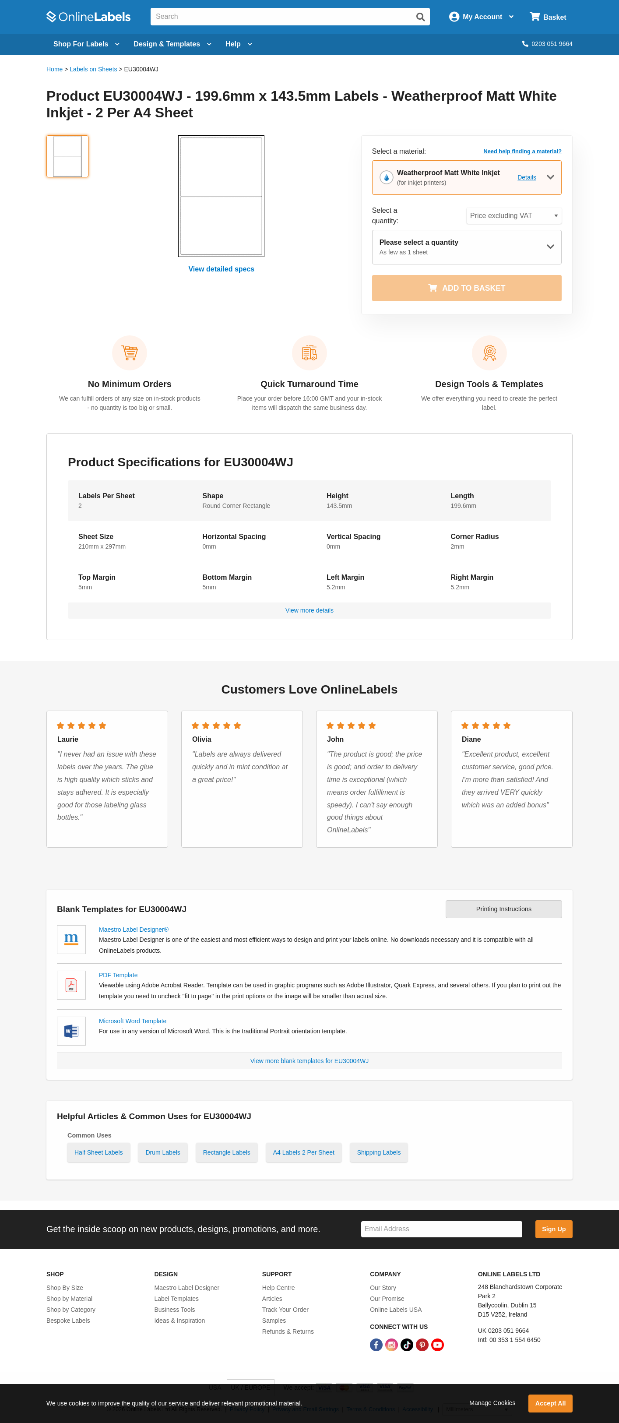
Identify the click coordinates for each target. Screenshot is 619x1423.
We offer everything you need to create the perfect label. (489, 403)
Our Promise (387, 1298)
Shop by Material (69, 1298)
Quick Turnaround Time (309, 384)
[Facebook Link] (377, 1344)
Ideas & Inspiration (179, 1320)
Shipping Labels (379, 1152)
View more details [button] (309, 610)
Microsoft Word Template (132, 1021)
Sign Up (554, 1229)
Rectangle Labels (226, 1152)
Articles (272, 1298)
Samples (274, 1320)
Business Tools (174, 1309)
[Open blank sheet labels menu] (86, 44)
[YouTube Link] (437, 1344)
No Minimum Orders (130, 384)
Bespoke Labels (68, 1320)
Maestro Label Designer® (134, 929)
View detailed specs (221, 269)
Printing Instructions (503, 908)
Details (526, 177)
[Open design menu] (172, 44)
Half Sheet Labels (98, 1152)
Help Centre (278, 1287)
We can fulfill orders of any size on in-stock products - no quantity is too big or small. (129, 403)
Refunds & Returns (288, 1331)
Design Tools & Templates (489, 384)
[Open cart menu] (548, 16)
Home (54, 69)
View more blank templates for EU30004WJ (309, 1060)
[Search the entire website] (290, 16)
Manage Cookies (492, 1402)
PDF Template (118, 975)
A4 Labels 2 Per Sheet (303, 1152)
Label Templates (176, 1298)
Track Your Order (285, 1309)
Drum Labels (162, 1152)
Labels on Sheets (93, 69)
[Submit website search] (421, 17)
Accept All (550, 1403)
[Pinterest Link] (423, 1344)
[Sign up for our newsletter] (441, 1229)
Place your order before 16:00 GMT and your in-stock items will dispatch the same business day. (309, 403)
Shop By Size (64, 1287)
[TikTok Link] (408, 1344)
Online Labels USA (396, 1309)
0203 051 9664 (547, 43)
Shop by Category (70, 1309)
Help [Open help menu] (238, 44)
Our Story (383, 1287)
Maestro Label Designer (186, 1287)
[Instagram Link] (392, 1344)
